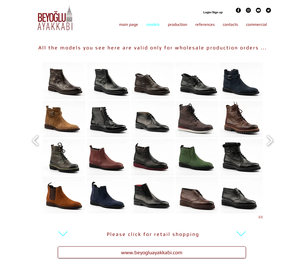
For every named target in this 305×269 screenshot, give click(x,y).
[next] (269, 140)
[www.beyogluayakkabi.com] (152, 252)
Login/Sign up (213, 12)
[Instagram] (248, 10)
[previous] (35, 140)
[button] (63, 80)
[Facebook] (238, 10)
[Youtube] (258, 10)
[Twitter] (268, 10)
